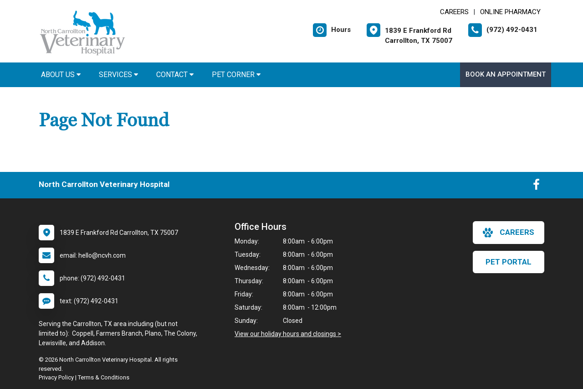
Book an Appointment (505, 74)
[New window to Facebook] (536, 186)
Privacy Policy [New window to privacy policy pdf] (56, 377)
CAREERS (454, 12)
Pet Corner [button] (236, 74)
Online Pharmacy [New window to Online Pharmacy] (510, 12)
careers (508, 233)
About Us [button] (61, 74)
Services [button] (118, 74)
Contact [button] (175, 74)
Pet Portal (509, 261)
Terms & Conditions (103, 377)
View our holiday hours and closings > (288, 333)
